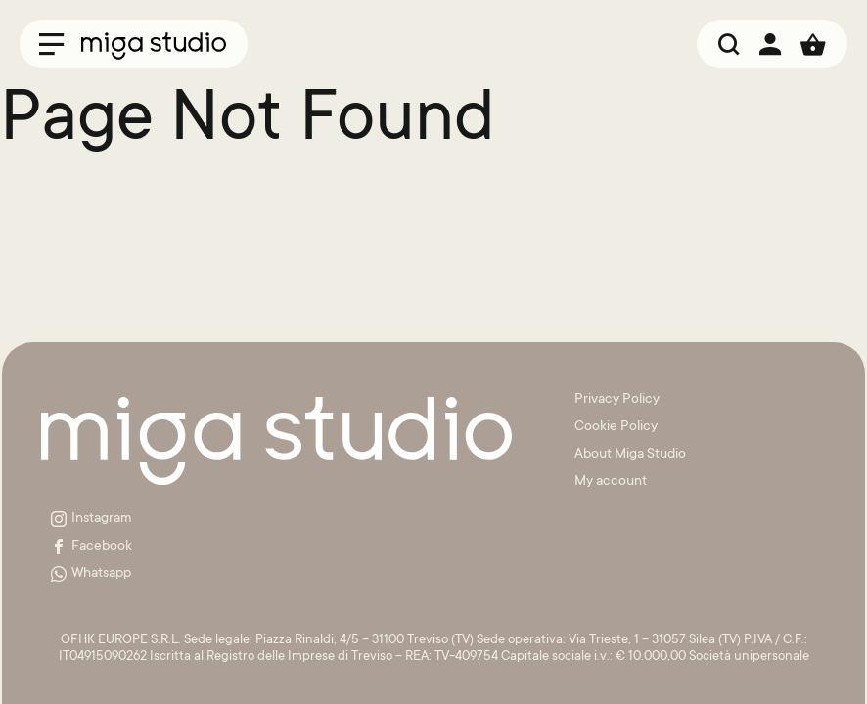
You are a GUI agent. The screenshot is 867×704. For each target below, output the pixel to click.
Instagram (91, 519)
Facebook (91, 546)
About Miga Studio (630, 454)
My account (610, 482)
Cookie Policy (616, 427)
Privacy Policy (617, 400)
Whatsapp (91, 574)
